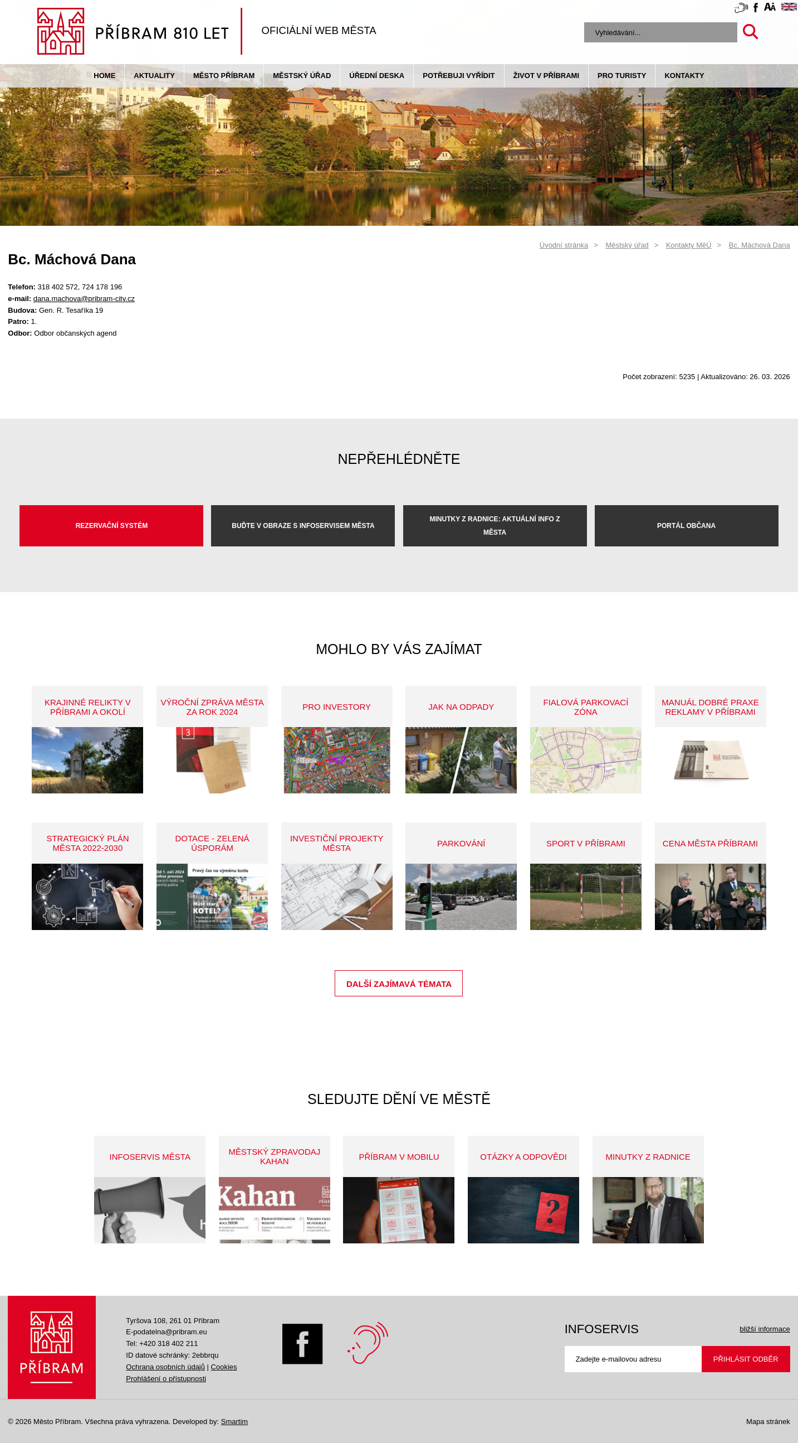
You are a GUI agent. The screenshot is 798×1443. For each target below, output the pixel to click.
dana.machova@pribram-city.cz (84, 298)
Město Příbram (223, 75)
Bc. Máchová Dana (759, 245)
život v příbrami (546, 75)
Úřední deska (376, 75)
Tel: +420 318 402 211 (162, 1343)
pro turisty (622, 75)
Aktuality (154, 75)
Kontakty (684, 75)
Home (104, 75)
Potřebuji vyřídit (459, 75)
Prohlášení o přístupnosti (166, 1378)
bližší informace (765, 1329)
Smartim (234, 1421)
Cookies (224, 1367)
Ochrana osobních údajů (165, 1367)
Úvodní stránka (564, 245)
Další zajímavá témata (399, 984)
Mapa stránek (768, 1421)
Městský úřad (302, 75)
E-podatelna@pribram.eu (166, 1332)
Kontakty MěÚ (689, 245)
